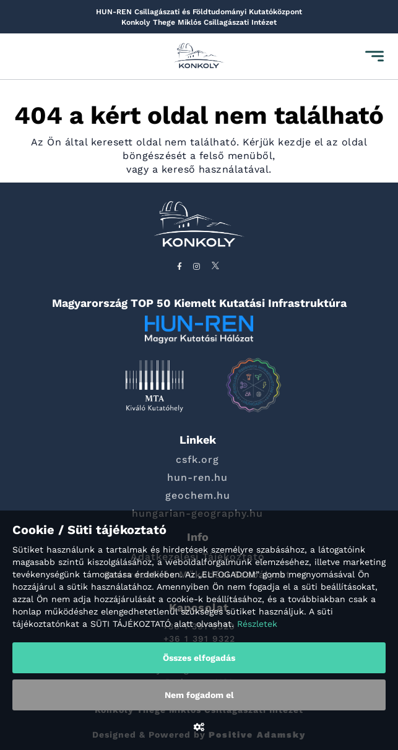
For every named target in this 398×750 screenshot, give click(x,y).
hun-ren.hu (197, 477)
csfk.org (197, 459)
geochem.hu (197, 495)
